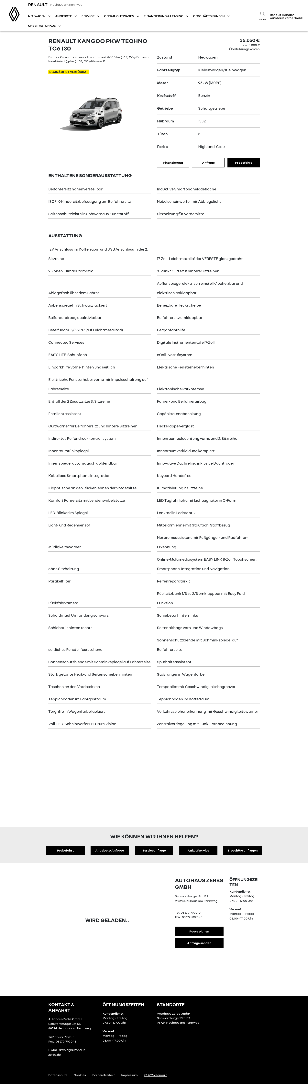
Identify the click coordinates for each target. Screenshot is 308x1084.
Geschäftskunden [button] (209, 16)
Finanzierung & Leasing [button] (164, 16)
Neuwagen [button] (37, 16)
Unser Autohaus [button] (42, 26)
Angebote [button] (63, 16)
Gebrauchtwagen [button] (119, 16)
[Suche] (262, 15)
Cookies (80, 1075)
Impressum (129, 1075)
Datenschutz (57, 1075)
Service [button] (88, 16)
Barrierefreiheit (103, 1075)
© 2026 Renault (155, 1075)
